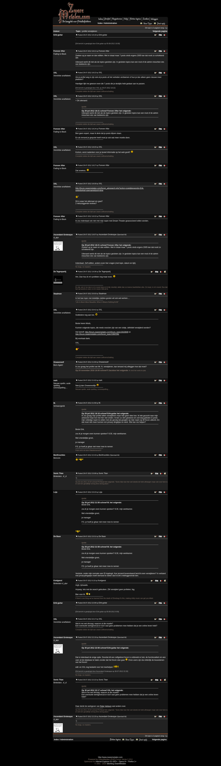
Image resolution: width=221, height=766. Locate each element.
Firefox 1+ (132, 761)
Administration (110, 23)
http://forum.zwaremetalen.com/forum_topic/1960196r (97, 334)
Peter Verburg (105, 706)
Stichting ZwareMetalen (116, 764)
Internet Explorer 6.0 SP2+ (106, 761)
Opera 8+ (123, 761)
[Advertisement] (131, 9)
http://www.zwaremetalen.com (110, 757)
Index (100, 23)
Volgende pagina (160, 31)
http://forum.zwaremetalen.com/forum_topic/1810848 (106, 332)
